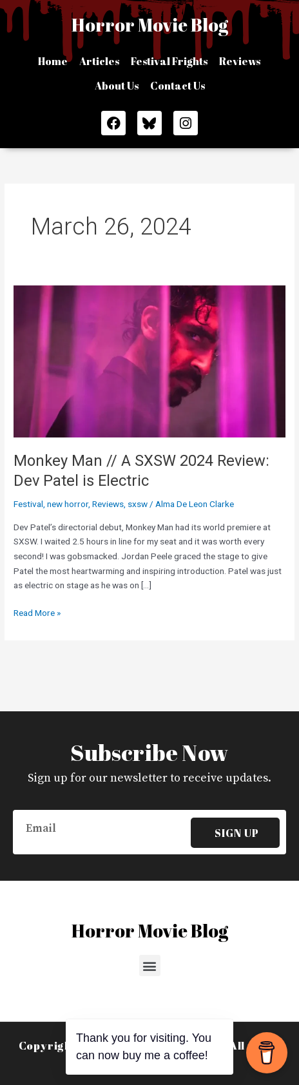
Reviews (239, 61)
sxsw (138, 504)
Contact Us (177, 86)
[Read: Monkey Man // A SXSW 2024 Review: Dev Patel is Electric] (149, 361)
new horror (67, 504)
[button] (149, 965)
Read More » (37, 612)
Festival (28, 504)
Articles (99, 61)
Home (53, 61)
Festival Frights (169, 61)
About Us (117, 86)
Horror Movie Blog (150, 24)
